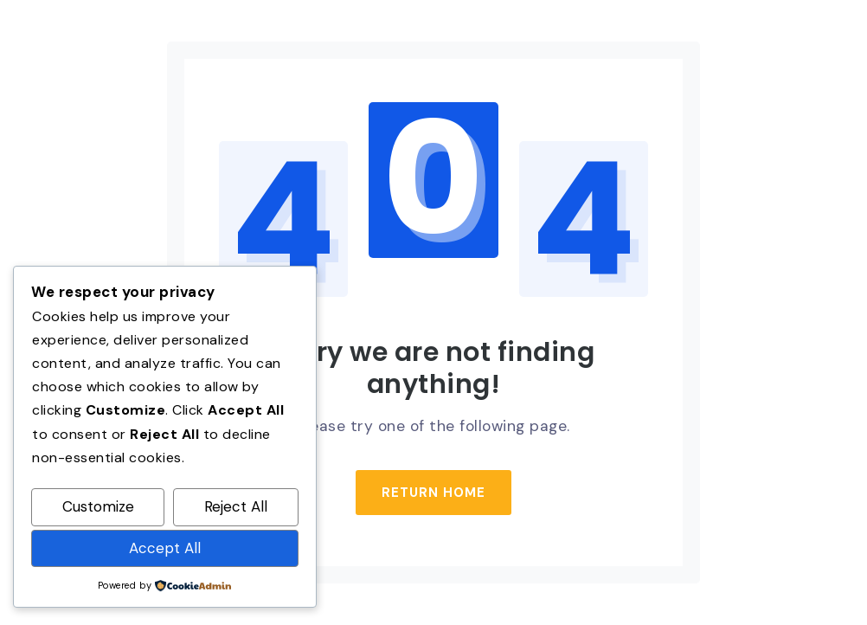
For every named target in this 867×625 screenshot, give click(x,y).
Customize (98, 506)
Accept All (165, 547)
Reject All (235, 506)
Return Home (433, 492)
